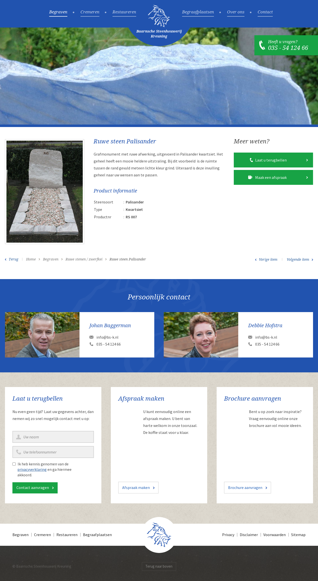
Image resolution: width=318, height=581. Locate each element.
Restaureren (124, 12)
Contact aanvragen (32, 487)
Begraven (58, 12)
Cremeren (89, 12)
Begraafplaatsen (198, 12)
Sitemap (298, 534)
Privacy (228, 534)
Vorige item (268, 259)
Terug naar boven (158, 566)
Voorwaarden (274, 534)
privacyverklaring (32, 469)
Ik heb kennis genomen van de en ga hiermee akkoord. (44, 469)
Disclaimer (249, 534)
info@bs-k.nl (107, 337)
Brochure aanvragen (245, 487)
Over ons (235, 12)
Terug (13, 259)
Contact (265, 12)
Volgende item (298, 259)
